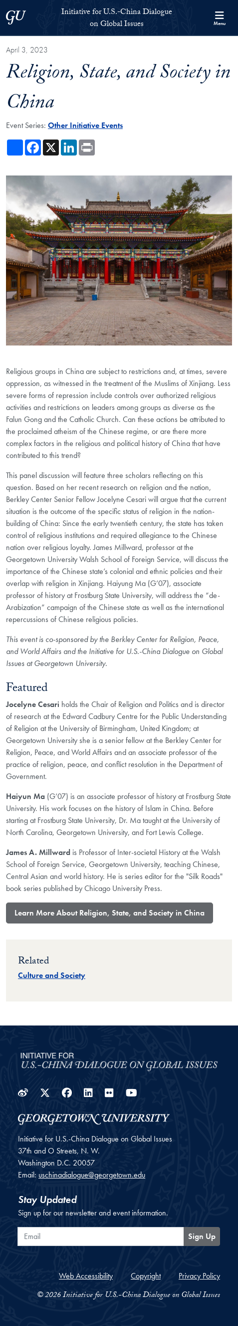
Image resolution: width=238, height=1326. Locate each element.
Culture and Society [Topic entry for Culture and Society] (51, 975)
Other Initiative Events (85, 125)
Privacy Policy (199, 1275)
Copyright (146, 1275)
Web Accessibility (86, 1275)
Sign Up (202, 1236)
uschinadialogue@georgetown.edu (91, 1175)
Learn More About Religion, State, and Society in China (109, 913)
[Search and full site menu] (219, 17)
